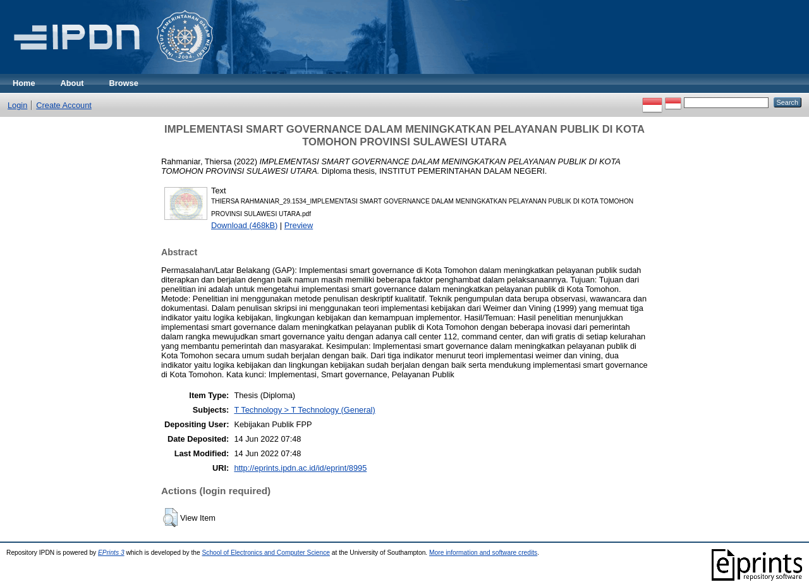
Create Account (64, 105)
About (72, 83)
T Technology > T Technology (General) (304, 410)
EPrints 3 (111, 552)
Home (24, 83)
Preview (298, 225)
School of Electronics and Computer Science (266, 552)
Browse (123, 83)
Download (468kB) (244, 225)
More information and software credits (483, 552)
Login (17, 105)
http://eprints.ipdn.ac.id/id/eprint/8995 (300, 468)
